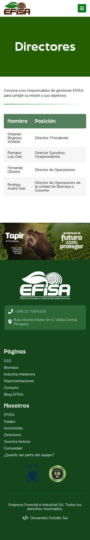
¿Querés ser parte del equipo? (29, 455)
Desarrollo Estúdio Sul (45, 518)
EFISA (9, 415)
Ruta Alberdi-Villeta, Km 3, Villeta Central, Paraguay (43, 322)
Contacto (11, 388)
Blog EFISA (14, 394)
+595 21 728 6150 (27, 311)
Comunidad (13, 448)
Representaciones (19, 381)
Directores (12, 435)
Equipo (9, 421)
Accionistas (13, 428)
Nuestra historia (17, 441)
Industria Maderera (19, 374)
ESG (7, 361)
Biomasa (11, 367)
